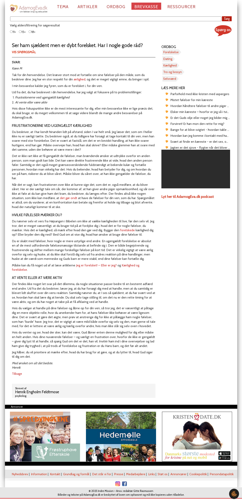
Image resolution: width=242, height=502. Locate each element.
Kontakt (55, 474)
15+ (22, 32)
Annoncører (178, 474)
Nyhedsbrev (20, 474)
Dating (167, 59)
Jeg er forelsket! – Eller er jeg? (96, 265)
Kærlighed (170, 65)
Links (151, 474)
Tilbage (17, 374)
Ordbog (116, 6)
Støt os (163, 474)
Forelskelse (171, 52)
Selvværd (169, 79)
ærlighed (79, 79)
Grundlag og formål (76, 474)
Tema (62, 6)
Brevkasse (146, 6)
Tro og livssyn (172, 72)
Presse (118, 474)
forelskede (127, 230)
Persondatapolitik (222, 474)
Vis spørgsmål (24, 52)
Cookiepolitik (198, 474)
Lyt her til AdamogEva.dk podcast (187, 197)
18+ (32, 32)
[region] (195, 169)
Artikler (87, 6)
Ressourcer (181, 6)
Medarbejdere (135, 474)
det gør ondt (68, 198)
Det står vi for (101, 474)
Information (39, 474)
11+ (13, 32)
